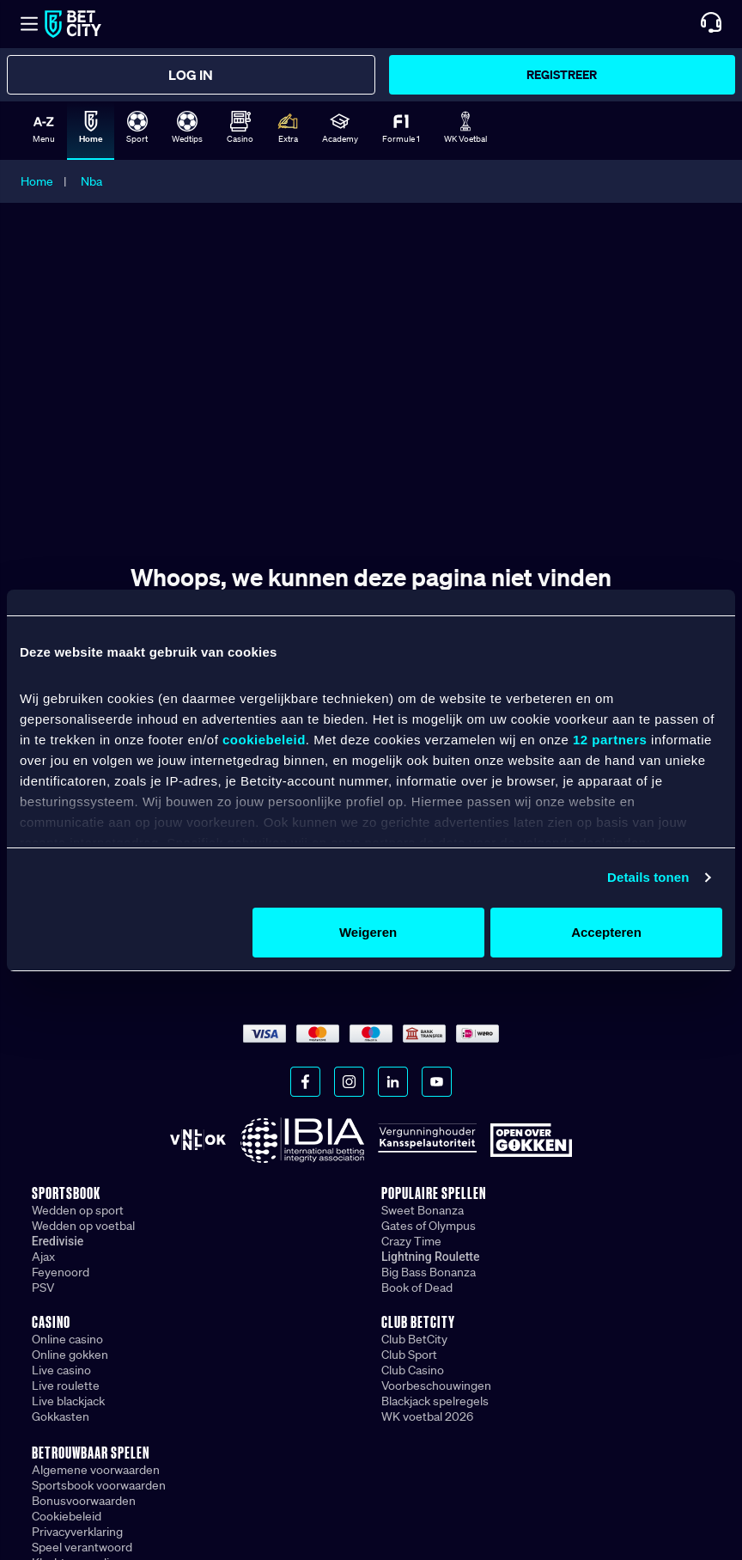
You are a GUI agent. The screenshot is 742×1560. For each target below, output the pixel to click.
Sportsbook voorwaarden (99, 1485)
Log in (190, 74)
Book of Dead (417, 1287)
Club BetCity (414, 1339)
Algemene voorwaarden (96, 1469)
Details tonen (648, 877)
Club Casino (412, 1370)
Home (37, 181)
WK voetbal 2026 (427, 1416)
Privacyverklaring (77, 1531)
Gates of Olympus (428, 1225)
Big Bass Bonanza (428, 1272)
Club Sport (409, 1354)
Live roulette (66, 1385)
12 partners (610, 739)
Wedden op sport (78, 1210)
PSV (43, 1287)
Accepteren (606, 932)
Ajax (43, 1256)
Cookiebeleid (66, 1516)
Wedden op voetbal (83, 1225)
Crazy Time (411, 1241)
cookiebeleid (264, 739)
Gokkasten (60, 1416)
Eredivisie (57, 1241)
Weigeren (368, 932)
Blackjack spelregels (435, 1401)
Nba (91, 181)
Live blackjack (68, 1401)
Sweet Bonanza (422, 1210)
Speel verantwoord (82, 1547)
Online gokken (70, 1354)
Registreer (561, 74)
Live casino (61, 1370)
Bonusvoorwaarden (84, 1500)
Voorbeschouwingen (436, 1385)
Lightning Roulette (430, 1256)
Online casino (67, 1339)
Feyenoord (60, 1272)
